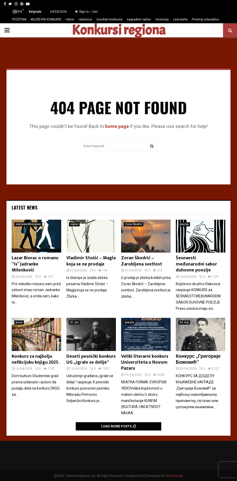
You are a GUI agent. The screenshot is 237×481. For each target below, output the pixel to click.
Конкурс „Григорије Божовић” (198, 359)
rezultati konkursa (109, 19)
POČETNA (19, 19)
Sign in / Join (86, 11)
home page (117, 126)
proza (19, 322)
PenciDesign (174, 476)
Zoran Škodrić (133, 224)
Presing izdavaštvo (205, 19)
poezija (184, 224)
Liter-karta (180, 19)
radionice (85, 19)
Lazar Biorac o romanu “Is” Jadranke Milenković (35, 264)
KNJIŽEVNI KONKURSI (46, 19)
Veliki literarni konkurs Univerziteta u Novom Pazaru (144, 362)
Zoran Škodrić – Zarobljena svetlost (141, 261)
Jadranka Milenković (28, 224)
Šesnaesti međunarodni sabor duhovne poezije (196, 264)
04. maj (184, 322)
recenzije (162, 19)
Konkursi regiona (118, 30)
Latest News (24, 207)
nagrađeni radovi (139, 19)
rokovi (70, 19)
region (74, 224)
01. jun (74, 322)
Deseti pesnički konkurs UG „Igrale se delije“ (91, 359)
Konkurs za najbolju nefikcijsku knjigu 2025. (35, 359)
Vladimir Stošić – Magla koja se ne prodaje (91, 261)
